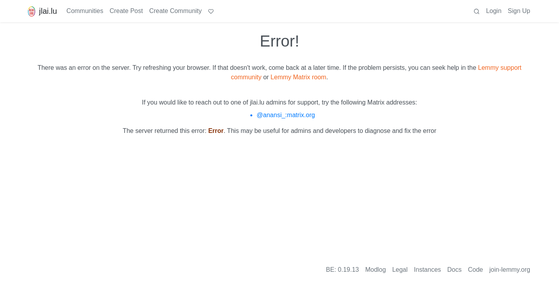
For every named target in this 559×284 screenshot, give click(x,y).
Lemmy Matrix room (298, 77)
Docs (454, 269)
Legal (400, 269)
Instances (427, 269)
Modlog (375, 269)
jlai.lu (41, 11)
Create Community (175, 10)
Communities (85, 10)
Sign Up (519, 10)
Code (475, 269)
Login (493, 10)
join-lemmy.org (509, 269)
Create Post (126, 10)
